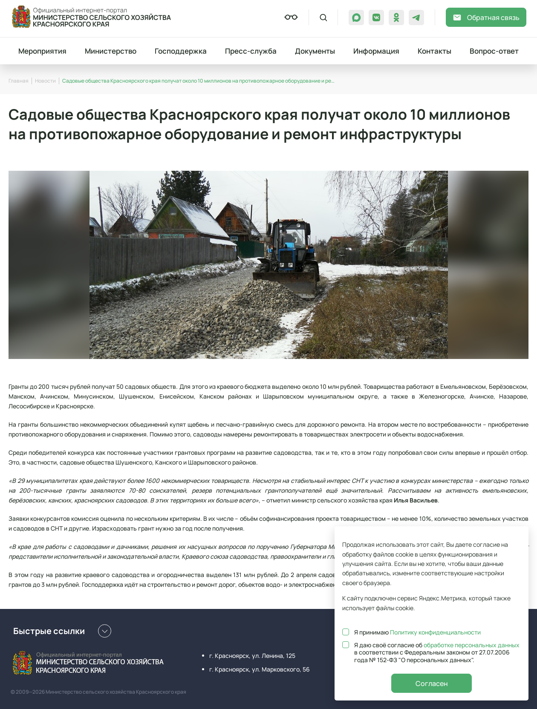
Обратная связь (486, 17)
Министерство (110, 51)
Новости (45, 80)
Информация (376, 51)
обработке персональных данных (472, 645)
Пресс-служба (251, 51)
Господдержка (181, 51)
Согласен (432, 683)
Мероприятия (42, 51)
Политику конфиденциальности (435, 632)
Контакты (434, 51)
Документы (315, 51)
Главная (19, 80)
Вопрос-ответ (494, 51)
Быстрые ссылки (62, 631)
